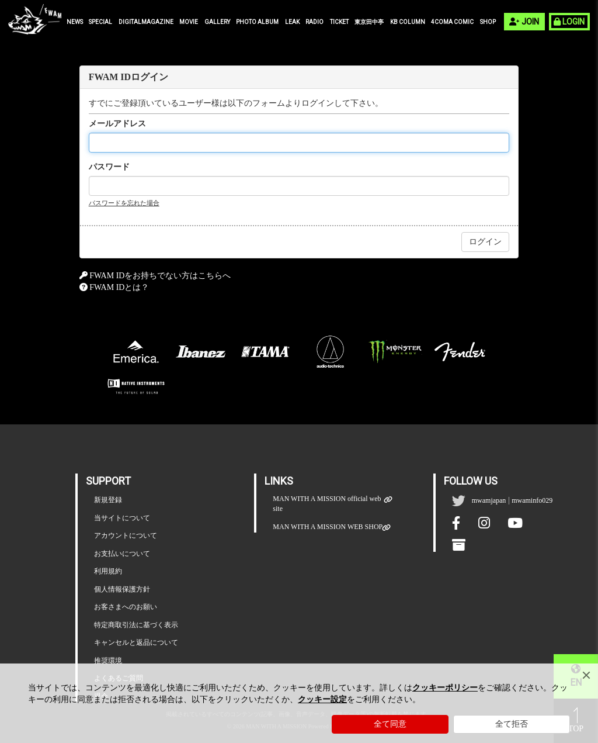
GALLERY (217, 22)
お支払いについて (122, 554)
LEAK (292, 22)
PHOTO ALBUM (257, 22)
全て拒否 (511, 724)
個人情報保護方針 (122, 589)
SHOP (488, 22)
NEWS (75, 22)
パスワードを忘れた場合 (124, 202)
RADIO (314, 22)
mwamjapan (489, 500)
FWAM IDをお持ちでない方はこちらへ (160, 275)
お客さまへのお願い (125, 607)
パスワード (109, 167)
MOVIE (188, 22)
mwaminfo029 (532, 500)
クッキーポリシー (445, 687)
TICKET (339, 22)
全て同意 (390, 724)
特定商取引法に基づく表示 (136, 625)
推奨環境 (108, 660)
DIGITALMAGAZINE (146, 22)
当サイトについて (122, 518)
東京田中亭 (369, 22)
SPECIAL (100, 22)
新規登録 (108, 500)
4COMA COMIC (452, 22)
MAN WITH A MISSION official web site (328, 504)
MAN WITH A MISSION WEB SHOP (328, 527)
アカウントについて (125, 535)
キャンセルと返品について (136, 642)
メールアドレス (117, 123)
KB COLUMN (407, 22)
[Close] (586, 675)
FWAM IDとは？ (119, 287)
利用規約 (108, 571)
